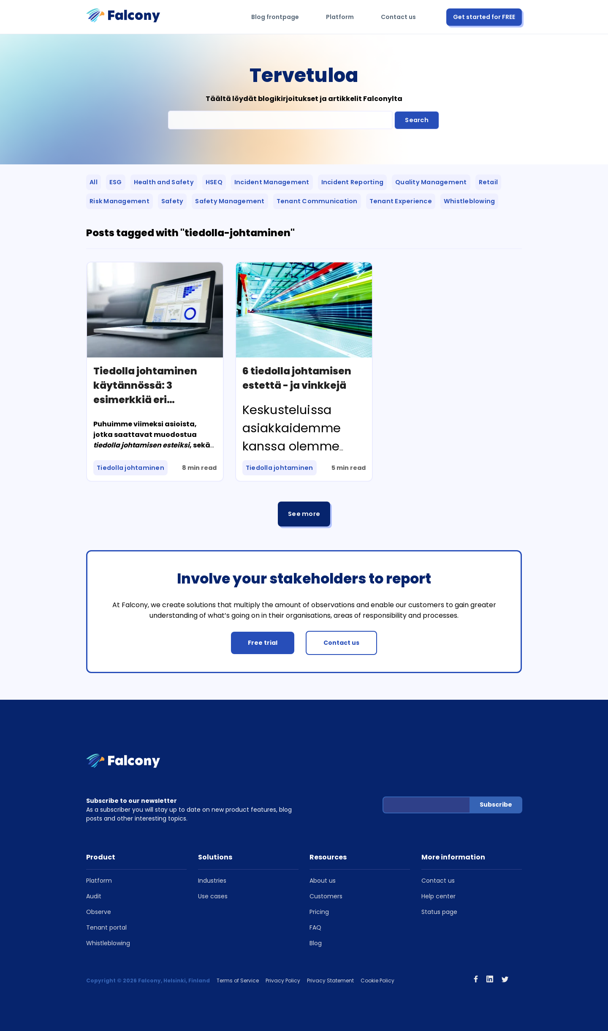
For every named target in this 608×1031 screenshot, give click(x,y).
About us (322, 880)
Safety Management (229, 201)
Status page (439, 912)
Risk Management (119, 201)
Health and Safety (164, 182)
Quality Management (431, 182)
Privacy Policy (283, 980)
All (94, 182)
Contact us (398, 17)
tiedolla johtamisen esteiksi (141, 445)
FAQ (315, 927)
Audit (93, 896)
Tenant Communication (317, 201)
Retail (488, 182)
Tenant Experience (400, 201)
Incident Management (271, 182)
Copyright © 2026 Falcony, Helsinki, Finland (148, 980)
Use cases (213, 896)
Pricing (319, 912)
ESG (115, 182)
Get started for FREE (484, 17)
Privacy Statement (330, 980)
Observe (98, 912)
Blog (315, 943)
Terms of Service (238, 980)
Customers (325, 896)
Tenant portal (106, 927)
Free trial (262, 642)
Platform (340, 17)
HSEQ (214, 182)
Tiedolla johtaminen (130, 468)
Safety (172, 201)
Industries (212, 880)
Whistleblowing (469, 201)
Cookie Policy (377, 980)
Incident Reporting (352, 182)
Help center (438, 896)
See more (304, 514)
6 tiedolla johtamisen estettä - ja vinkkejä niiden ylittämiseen (296, 385)
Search (417, 120)
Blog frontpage (275, 17)
